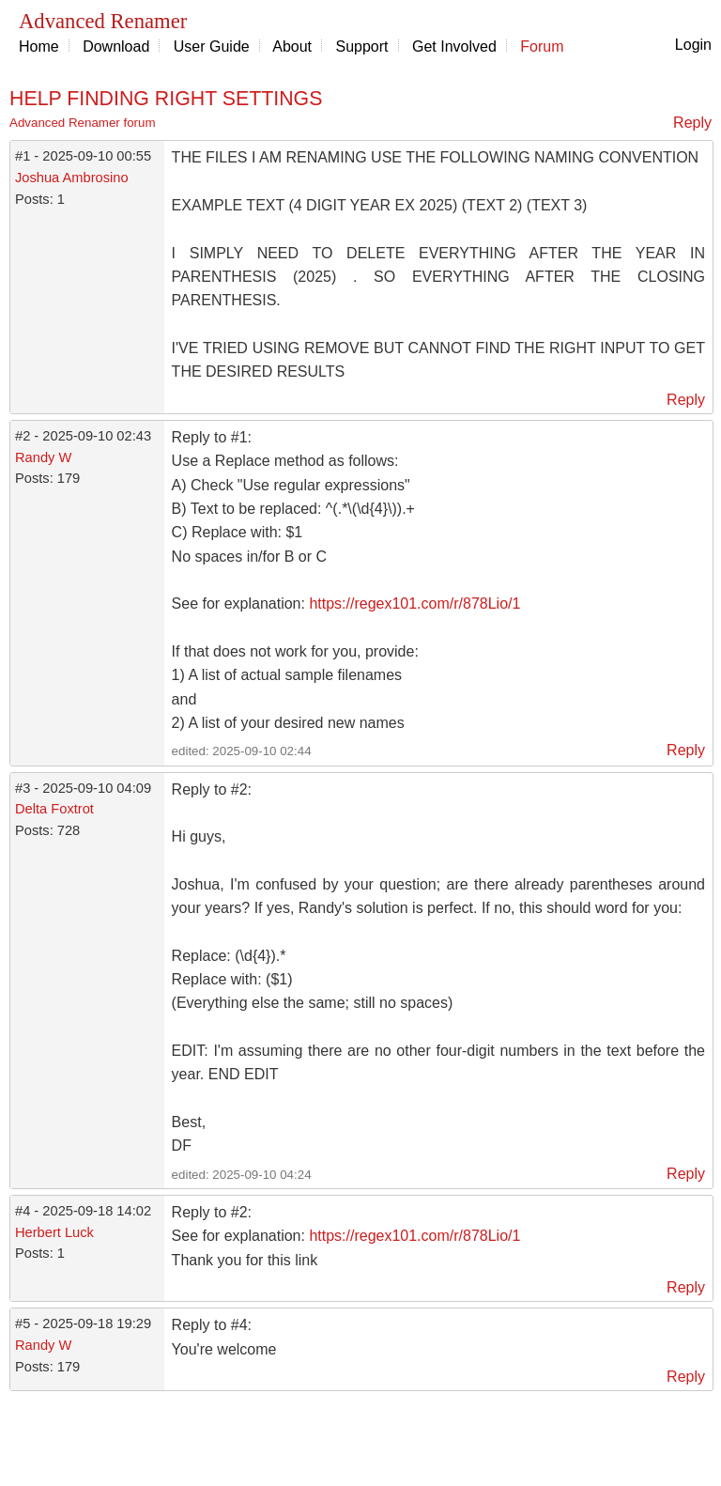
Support (362, 46)
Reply (692, 123)
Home (39, 46)
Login (693, 45)
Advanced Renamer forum (82, 123)
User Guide (212, 46)
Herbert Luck (54, 1232)
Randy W (43, 457)
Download (116, 46)
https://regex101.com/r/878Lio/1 (414, 603)
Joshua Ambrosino (72, 177)
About (292, 46)
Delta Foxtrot (54, 808)
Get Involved (454, 46)
